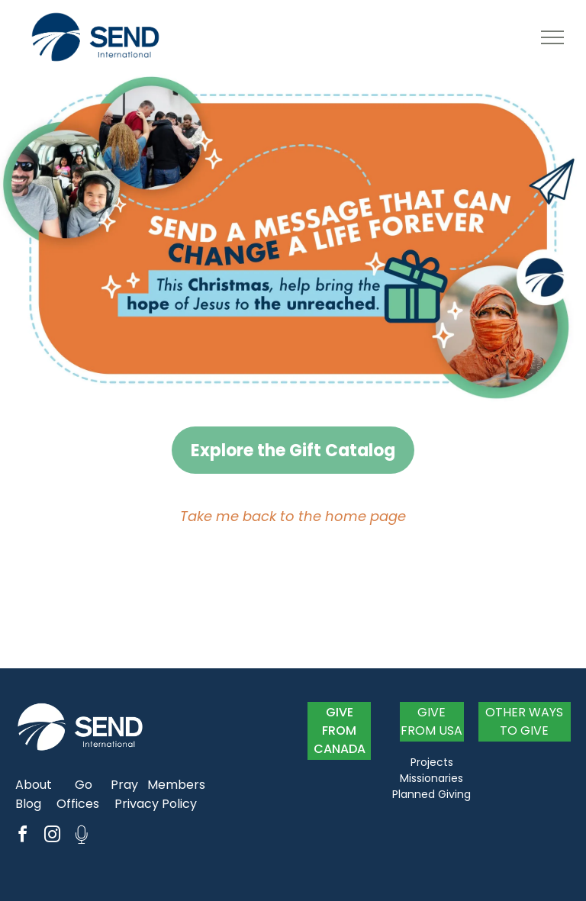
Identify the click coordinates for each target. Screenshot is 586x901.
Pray (124, 784)
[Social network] (81, 836)
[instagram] (52, 836)
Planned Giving (431, 794)
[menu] (552, 37)
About (33, 784)
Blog (28, 804)
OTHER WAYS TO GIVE (524, 721)
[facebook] (22, 836)
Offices (77, 804)
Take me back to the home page (293, 516)
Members (176, 784)
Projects (432, 762)
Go (83, 784)
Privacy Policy (155, 804)
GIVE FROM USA (431, 721)
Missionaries (431, 778)
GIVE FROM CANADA (339, 730)
